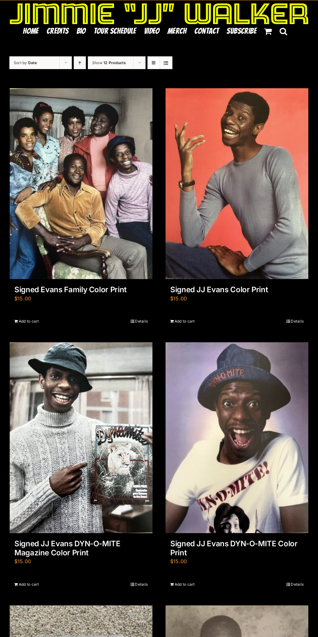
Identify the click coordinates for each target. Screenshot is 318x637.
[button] (283, 31)
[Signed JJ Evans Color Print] (237, 183)
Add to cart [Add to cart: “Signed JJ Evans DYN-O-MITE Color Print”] (185, 584)
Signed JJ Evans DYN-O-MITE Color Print (233, 548)
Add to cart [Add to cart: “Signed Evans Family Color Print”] (29, 321)
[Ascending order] (80, 62)
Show (109, 62)
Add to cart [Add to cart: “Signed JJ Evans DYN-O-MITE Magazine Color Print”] (29, 584)
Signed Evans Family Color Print (70, 289)
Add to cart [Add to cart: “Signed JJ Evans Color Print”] (185, 321)
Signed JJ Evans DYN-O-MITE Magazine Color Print (67, 548)
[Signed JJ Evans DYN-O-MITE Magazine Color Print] (81, 437)
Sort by (25, 62)
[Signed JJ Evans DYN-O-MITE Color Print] (237, 437)
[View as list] (166, 63)
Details (141, 321)
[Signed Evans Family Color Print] (81, 183)
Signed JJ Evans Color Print (219, 289)
